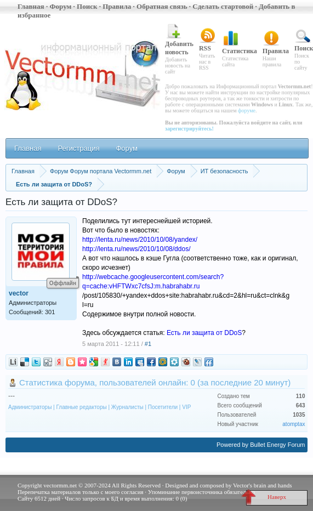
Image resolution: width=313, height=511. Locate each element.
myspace (139, 361)
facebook (151, 361)
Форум (60, 6)
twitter (36, 361)
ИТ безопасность (224, 171)
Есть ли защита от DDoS (204, 333)
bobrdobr (185, 361)
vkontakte (116, 361)
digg (24, 361)
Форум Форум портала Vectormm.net (100, 171)
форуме (246, 110)
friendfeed (208, 361)
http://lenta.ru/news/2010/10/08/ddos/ (136, 249)
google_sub (93, 361)
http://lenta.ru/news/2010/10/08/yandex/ (139, 239)
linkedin (128, 361)
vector (19, 293)
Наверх (266, 498)
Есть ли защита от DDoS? (54, 184)
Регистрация (78, 148)
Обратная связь (161, 6)
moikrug (174, 361)
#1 (148, 343)
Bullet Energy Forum (277, 444)
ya (59, 361)
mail (162, 361)
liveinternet (13, 361)
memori (82, 361)
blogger (70, 361)
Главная (31, 6)
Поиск (87, 6)
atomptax (293, 424)
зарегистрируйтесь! (189, 129)
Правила (117, 6)
